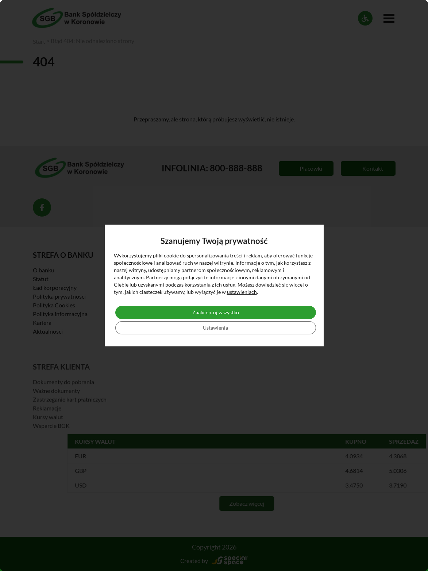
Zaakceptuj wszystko (215, 312)
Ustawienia (215, 328)
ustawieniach (242, 292)
